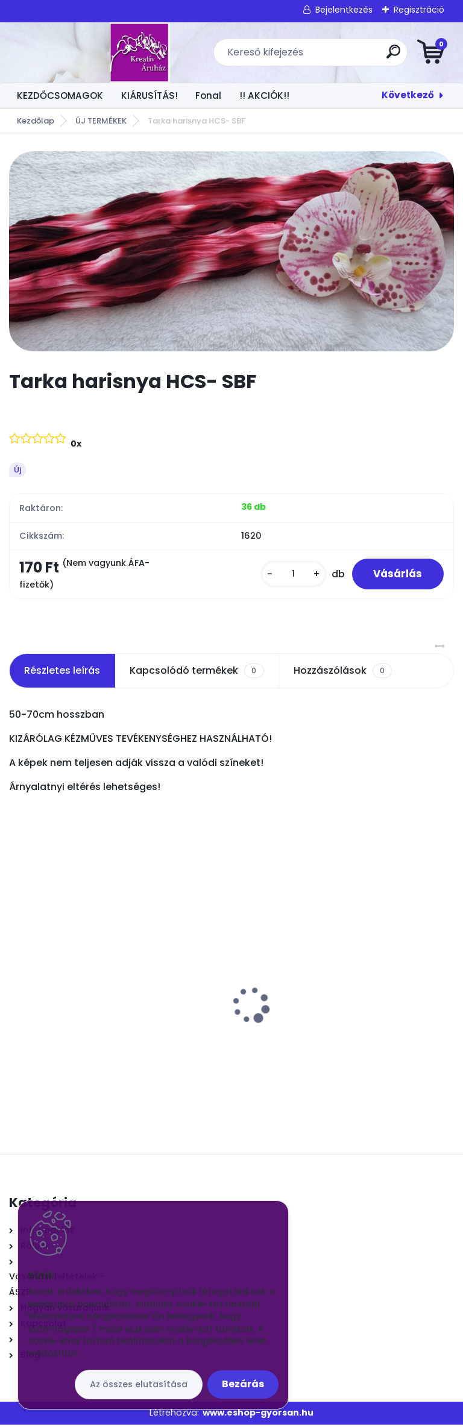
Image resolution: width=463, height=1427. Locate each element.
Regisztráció (419, 10)
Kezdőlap (35, 121)
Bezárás (243, 1384)
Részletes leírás (62, 673)
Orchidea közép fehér (66, 996)
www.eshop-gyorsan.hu (258, 1415)
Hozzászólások (343, 673)
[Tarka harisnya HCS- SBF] (231, 251)
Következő (408, 95)
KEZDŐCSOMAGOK (60, 95)
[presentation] (17, 989)
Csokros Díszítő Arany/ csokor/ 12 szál (334, 996)
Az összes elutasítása (138, 1384)
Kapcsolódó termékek (196, 673)
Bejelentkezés (344, 10)
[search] (376, 56)
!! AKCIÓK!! (264, 95)
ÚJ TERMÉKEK (101, 121)
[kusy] (287, 575)
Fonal (208, 95)
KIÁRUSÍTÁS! (149, 95)
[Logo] (83, 52)
